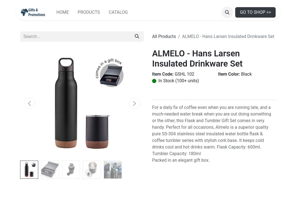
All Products (164, 36)
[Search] (137, 36)
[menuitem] (62, 12)
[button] (227, 12)
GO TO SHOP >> (255, 12)
